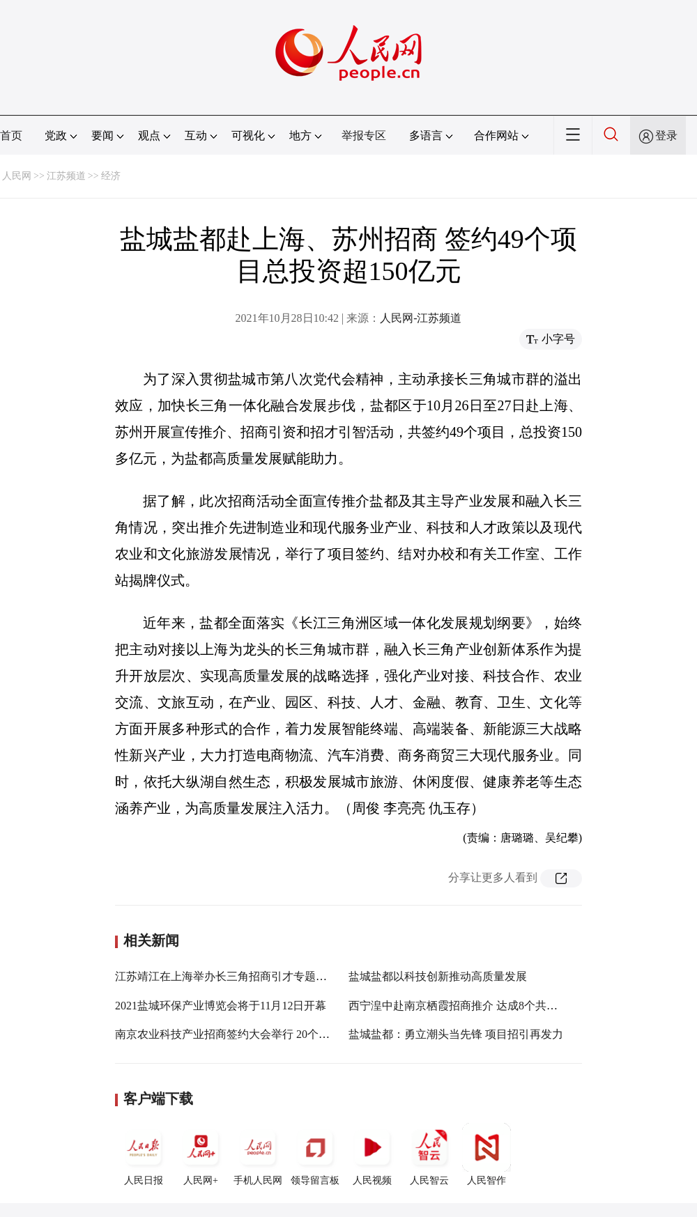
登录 (666, 135)
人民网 (16, 176)
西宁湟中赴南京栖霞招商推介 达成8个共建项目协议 (475, 1005)
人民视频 (372, 1154)
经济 (111, 176)
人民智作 (486, 1154)
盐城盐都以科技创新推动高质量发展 (437, 976)
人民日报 (143, 1154)
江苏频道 (66, 176)
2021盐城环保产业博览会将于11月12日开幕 (220, 1005)
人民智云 (429, 1154)
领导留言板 (315, 1154)
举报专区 (364, 135)
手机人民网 (257, 1154)
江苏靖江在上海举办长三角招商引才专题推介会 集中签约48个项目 (278, 976)
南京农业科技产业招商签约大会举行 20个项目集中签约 (250, 1034)
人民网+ (200, 1154)
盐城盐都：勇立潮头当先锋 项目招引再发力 (455, 1034)
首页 (11, 135)
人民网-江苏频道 (420, 318)
